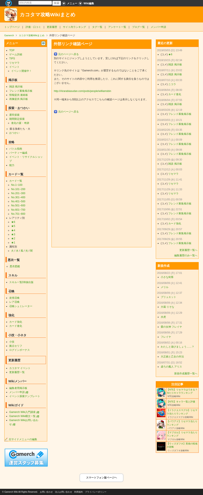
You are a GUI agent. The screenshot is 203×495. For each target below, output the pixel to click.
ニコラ (172, 84)
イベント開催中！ (21, 70)
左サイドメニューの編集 (21, 439)
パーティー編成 (18, 152)
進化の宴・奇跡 (20, 123)
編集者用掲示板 (18, 388)
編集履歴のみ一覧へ (185, 255)
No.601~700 (18, 209)
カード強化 (15, 321)
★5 (13, 226)
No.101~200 (18, 189)
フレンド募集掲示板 (20, 90)
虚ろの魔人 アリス (171, 366)
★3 (13, 234)
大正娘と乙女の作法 (172, 356)
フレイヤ (166, 336)
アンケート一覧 (117, 27)
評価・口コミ (33, 27)
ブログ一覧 (138, 27)
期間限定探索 (17, 118)
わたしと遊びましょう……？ (177, 346)
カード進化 (15, 325)
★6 (13, 222)
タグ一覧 (97, 27)
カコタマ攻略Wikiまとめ (48, 14)
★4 (13, 230)
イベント (14, 66)
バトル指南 (15, 148)
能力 (11, 165)
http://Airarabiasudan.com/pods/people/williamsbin (82, 91)
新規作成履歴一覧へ (185, 373)
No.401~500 (18, 201)
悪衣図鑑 (15, 266)
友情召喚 (14, 297)
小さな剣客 (167, 277)
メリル (164, 287)
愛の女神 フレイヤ (171, 326)
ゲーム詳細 (15, 54)
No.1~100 (16, 184)
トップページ (12, 27)
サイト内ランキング (74, 27)
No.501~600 (18, 205)
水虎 (163, 316)
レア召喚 (14, 301)
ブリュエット (168, 297)
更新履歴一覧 (17, 372)
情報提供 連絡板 (18, 94)
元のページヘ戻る (68, 54)
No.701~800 (18, 213)
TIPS (12, 58)
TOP (11, 50)
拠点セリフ (15, 345)
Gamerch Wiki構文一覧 (22, 416)
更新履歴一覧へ (188, 250)
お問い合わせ (46, 492)
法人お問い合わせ (63, 492)
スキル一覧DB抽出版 (21, 282)
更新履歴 (52, 27)
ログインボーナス (19, 349)
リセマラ (14, 62)
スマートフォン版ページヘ (101, 477)
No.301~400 (18, 197)
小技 (11, 341)
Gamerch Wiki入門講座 (22, 412)
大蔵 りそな (167, 306)
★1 (13, 242)
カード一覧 (15, 180)
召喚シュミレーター (20, 306)
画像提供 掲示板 (18, 99)
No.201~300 (18, 193)
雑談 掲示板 (16, 86)
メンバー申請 (158, 27)
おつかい (14, 132)
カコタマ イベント (19, 368)
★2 (13, 238)
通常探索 (14, 114)
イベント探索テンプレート (24, 396)
